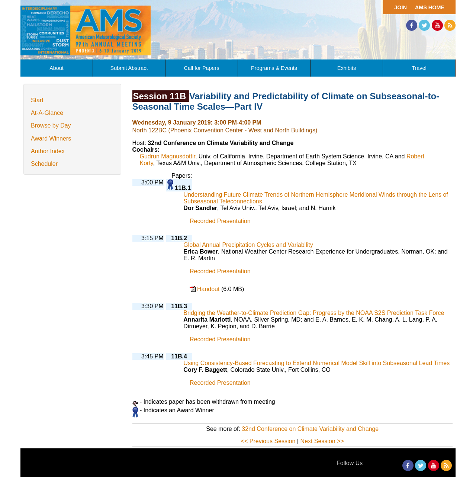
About (56, 68)
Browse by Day (51, 125)
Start (37, 100)
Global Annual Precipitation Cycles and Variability (248, 245)
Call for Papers (201, 68)
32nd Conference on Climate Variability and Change (310, 429)
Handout (209, 289)
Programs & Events (274, 68)
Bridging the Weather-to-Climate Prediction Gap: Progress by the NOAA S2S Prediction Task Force (313, 313)
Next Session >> (322, 441)
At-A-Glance (47, 113)
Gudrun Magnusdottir (167, 156)
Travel (419, 68)
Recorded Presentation (220, 221)
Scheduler (44, 164)
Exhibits (346, 68)
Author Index (48, 151)
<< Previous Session (268, 441)
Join (400, 7)
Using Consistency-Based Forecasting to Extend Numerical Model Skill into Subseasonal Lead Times (316, 363)
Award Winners (51, 138)
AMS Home (429, 7)
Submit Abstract (129, 68)
